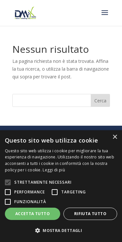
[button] (61, 231)
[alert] (61, 186)
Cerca (100, 101)
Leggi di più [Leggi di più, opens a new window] (54, 170)
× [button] (114, 137)
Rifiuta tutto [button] (90, 213)
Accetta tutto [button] (32, 213)
